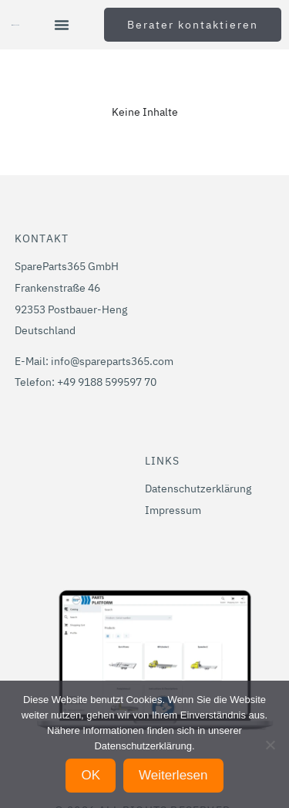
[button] (61, 24)
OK (90, 775)
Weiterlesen (173, 775)
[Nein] (269, 744)
